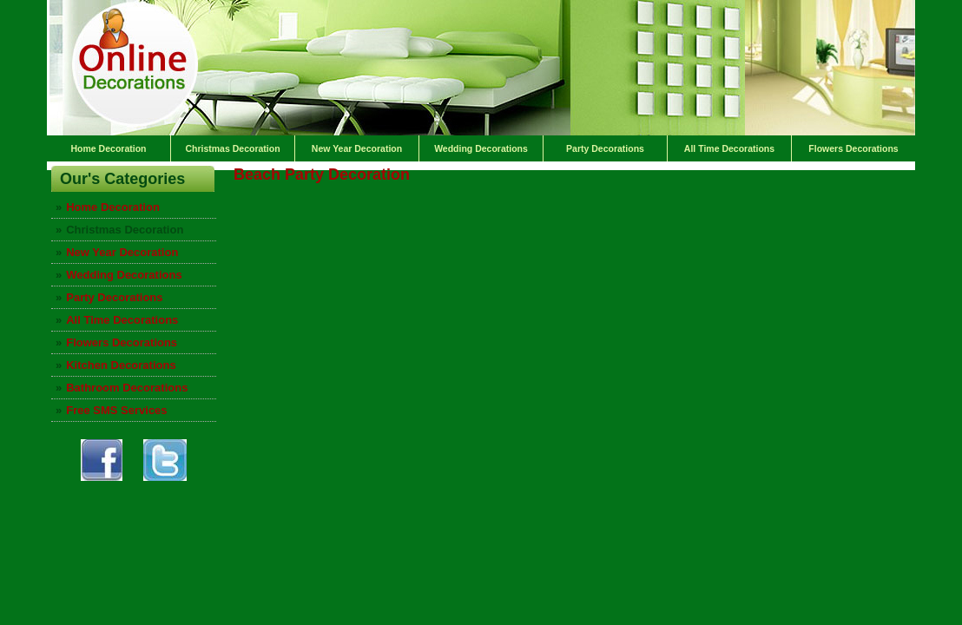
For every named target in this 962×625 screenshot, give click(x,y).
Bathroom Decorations (127, 387)
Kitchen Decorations (120, 365)
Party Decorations (605, 148)
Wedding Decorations (481, 148)
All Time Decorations (729, 148)
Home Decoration (109, 148)
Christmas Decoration (232, 148)
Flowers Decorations (853, 148)
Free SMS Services (116, 410)
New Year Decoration (357, 148)
